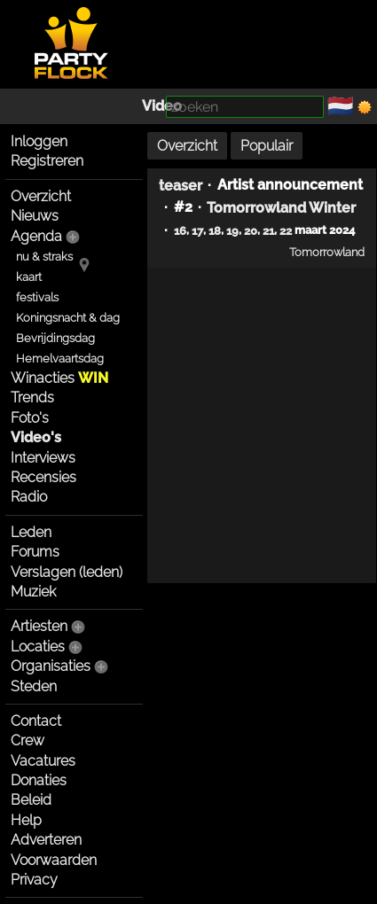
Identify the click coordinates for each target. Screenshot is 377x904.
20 (250, 230)
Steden (34, 686)
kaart (29, 277)
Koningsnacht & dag (68, 317)
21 (268, 230)
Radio (29, 496)
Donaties (39, 780)
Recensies (43, 477)
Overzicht (41, 196)
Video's (36, 437)
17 (197, 230)
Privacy (34, 879)
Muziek (33, 591)
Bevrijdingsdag (55, 338)
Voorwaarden (54, 860)
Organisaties (50, 666)
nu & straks (44, 256)
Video (162, 105)
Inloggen (39, 141)
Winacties (59, 378)
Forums (35, 551)
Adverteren (46, 839)
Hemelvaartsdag (60, 358)
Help (26, 820)
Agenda (36, 236)
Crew (27, 740)
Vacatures (43, 760)
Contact (36, 721)
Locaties (38, 646)
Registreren (47, 160)
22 (285, 230)
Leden (31, 532)
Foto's (30, 417)
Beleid (31, 799)
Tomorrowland (327, 252)
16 (180, 230)
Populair (266, 145)
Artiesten (39, 626)
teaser (180, 184)
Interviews (43, 457)
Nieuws (35, 215)
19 (232, 230)
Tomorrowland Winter (281, 207)
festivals (37, 297)
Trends (32, 397)
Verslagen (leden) (66, 572)
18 (214, 230)
